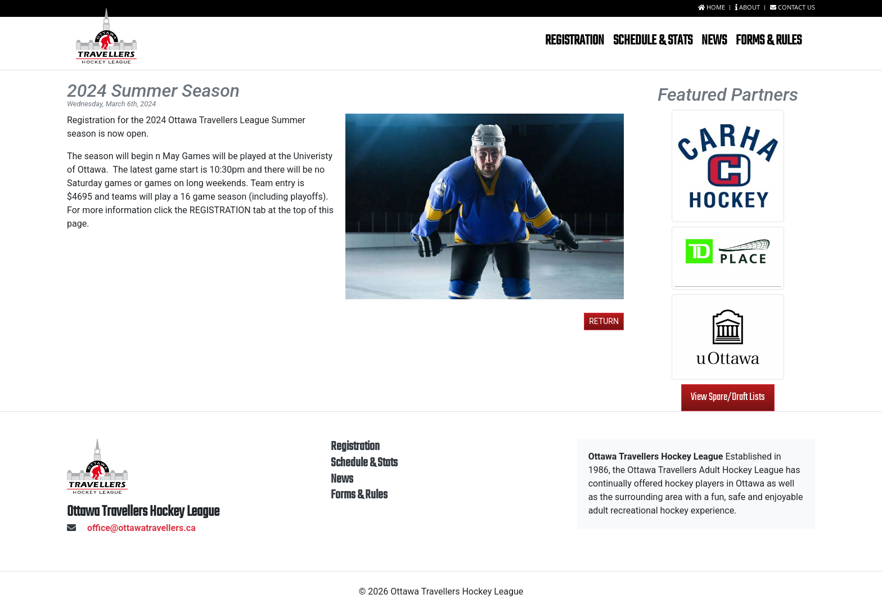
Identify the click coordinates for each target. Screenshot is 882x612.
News (714, 40)
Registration (574, 40)
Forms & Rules (769, 40)
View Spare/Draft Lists (728, 397)
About (748, 7)
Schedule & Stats (652, 40)
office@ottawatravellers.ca (131, 528)
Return (604, 321)
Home (712, 7)
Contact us (792, 7)
